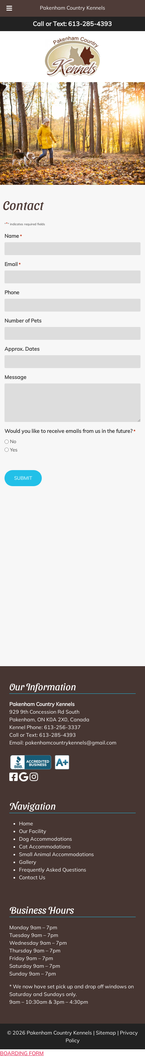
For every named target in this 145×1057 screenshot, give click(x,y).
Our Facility (32, 831)
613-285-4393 (90, 24)
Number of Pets (23, 320)
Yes (13, 450)
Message (15, 377)
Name (13, 236)
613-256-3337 (62, 727)
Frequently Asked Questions (52, 869)
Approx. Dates (22, 349)
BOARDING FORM (22, 1053)
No (13, 441)
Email (13, 264)
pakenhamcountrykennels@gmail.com (70, 742)
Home (26, 823)
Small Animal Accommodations (56, 854)
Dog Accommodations (45, 839)
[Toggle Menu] (9, 8)
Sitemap (106, 1032)
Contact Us (32, 877)
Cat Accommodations (45, 846)
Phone (12, 292)
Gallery (27, 862)
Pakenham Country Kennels (72, 7)
